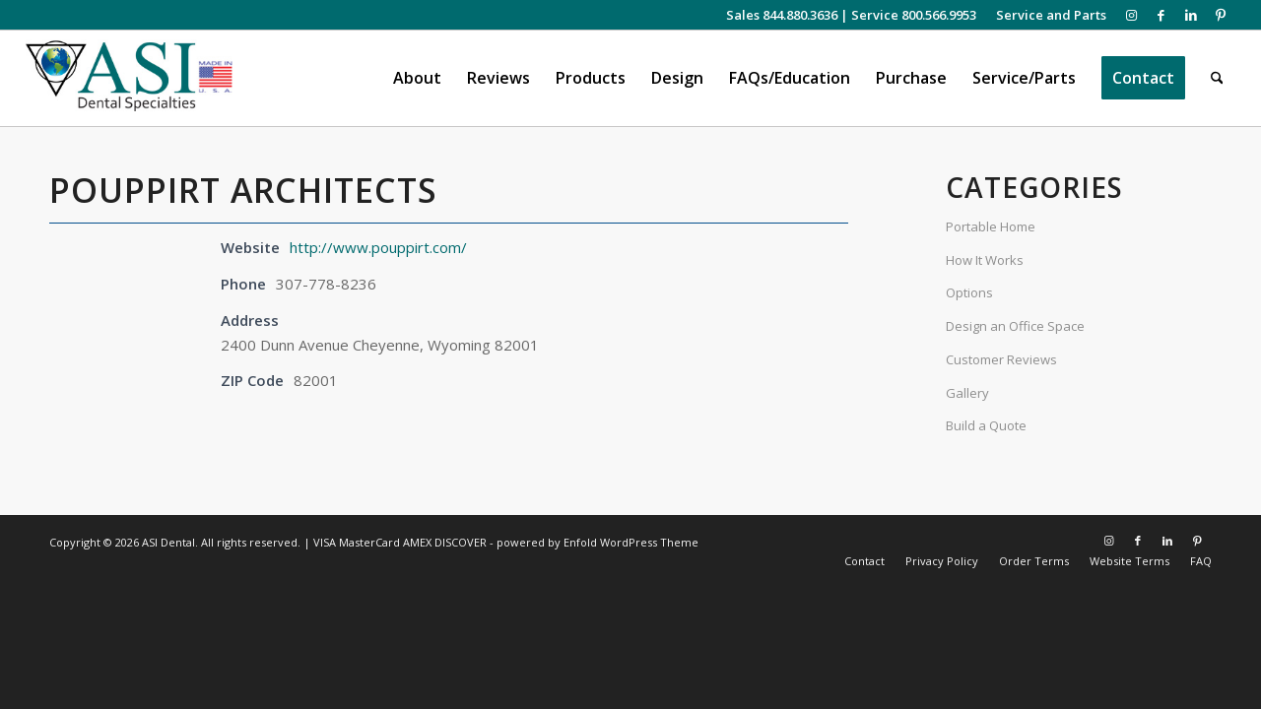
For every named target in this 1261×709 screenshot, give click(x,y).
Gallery (967, 393)
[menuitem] (1046, 15)
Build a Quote (986, 425)
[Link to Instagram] (1131, 15)
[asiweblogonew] (129, 78)
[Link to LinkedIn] (1190, 15)
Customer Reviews (1001, 359)
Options (969, 292)
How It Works (985, 260)
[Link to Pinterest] (1220, 15)
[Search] (1217, 78)
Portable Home (990, 226)
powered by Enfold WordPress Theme (597, 542)
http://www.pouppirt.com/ (378, 247)
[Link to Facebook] (1161, 15)
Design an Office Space (1015, 326)
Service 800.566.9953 (913, 15)
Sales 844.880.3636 (781, 15)
